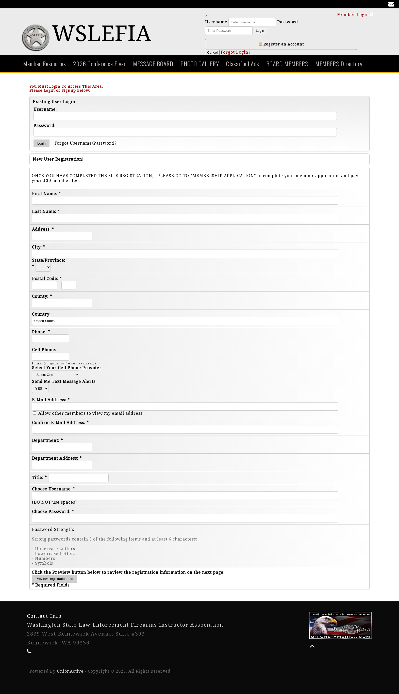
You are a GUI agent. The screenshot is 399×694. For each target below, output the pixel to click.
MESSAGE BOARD (153, 63)
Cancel (212, 52)
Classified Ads (242, 63)
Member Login (355, 14)
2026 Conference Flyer (99, 63)
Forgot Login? (236, 52)
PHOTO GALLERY (199, 63)
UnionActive (70, 671)
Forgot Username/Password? (86, 143)
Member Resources (44, 63)
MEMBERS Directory (338, 63)
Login (260, 31)
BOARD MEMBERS (287, 63)
